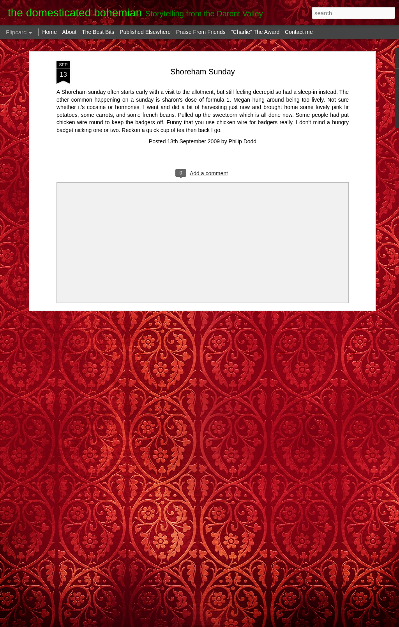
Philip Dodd (243, 141)
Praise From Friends (201, 32)
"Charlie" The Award (255, 32)
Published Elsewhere (145, 32)
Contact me (299, 32)
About (69, 32)
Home (49, 32)
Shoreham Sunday (202, 71)
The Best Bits (98, 32)
